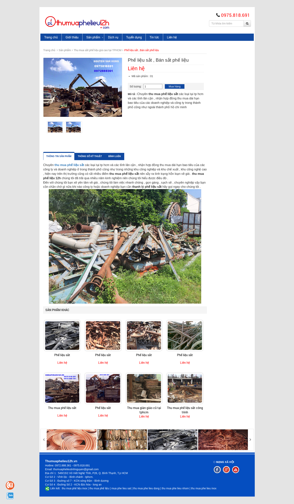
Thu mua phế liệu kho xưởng (62, 142)
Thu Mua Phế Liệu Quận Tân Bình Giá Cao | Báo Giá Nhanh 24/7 (67, 213)
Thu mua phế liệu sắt (109, 408)
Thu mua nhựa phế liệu (59, 136)
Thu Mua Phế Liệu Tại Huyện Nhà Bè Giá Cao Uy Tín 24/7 (68, 264)
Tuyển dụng (134, 37)
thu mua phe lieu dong (146, 488)
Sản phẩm (93, 37)
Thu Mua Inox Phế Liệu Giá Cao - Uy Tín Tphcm (61, 88)
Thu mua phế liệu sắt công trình (232, 410)
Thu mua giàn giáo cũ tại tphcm (191, 410)
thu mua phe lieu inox (203, 488)
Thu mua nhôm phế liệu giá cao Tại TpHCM (64, 68)
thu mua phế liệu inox (74, 488)
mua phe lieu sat (121, 488)
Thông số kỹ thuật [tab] (137, 156)
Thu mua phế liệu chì (57, 119)
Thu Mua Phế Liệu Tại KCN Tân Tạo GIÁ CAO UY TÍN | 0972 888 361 (69, 247)
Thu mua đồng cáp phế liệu (61, 113)
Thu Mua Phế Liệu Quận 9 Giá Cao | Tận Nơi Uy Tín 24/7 (68, 281)
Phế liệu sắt (109, 355)
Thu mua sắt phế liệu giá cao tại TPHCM (62, 78)
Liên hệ (172, 37)
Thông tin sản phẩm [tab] (105, 156)
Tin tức (154, 37)
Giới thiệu (72, 37)
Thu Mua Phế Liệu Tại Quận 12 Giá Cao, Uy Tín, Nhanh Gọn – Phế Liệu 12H (69, 230)
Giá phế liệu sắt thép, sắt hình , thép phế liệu (64, 98)
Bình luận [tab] (161, 156)
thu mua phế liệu (99, 488)
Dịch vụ (113, 37)
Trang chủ (51, 37)
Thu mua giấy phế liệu (58, 107)
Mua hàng (222, 86)
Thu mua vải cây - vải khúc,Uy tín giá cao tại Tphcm (63, 127)
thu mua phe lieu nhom (175, 488)
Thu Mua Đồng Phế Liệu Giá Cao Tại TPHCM (62, 58)
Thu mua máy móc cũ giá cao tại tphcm (62, 150)
